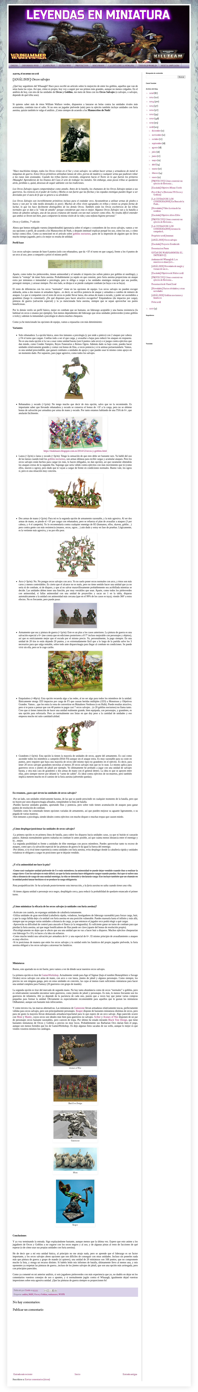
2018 (151, 127)
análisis (25, 1294)
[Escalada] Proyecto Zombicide (165, 244)
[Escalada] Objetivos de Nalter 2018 (167, 273)
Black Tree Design (117, 1020)
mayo (154, 160)
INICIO (14, 65)
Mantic (28, 1017)
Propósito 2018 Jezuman (162, 235)
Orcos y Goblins (40, 1294)
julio (154, 152)
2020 (151, 118)
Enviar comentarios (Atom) (37, 1379)
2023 (151, 106)
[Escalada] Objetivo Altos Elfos (165, 215)
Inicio (77, 1374)
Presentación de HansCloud (163, 284)
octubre (155, 139)
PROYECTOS (81, 65)
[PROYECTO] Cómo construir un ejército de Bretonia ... (166, 182)
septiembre (157, 143)
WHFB (62, 1294)
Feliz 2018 (156, 302)
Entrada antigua (130, 1374)
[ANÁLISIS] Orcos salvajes (164, 240)
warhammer (53, 1294)
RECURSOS (98, 65)
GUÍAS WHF (65, 65)
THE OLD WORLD (147, 65)
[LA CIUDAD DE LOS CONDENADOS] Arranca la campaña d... (165, 229)
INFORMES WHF (30, 65)
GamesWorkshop (50, 975)
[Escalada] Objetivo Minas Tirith (166, 187)
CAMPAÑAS (49, 65)
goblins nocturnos (82, 233)
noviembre (157, 135)
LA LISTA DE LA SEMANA (121, 65)
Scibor (97, 1017)
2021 (151, 114)
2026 (151, 93)
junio (154, 156)
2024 (151, 101)
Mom (19, 1017)
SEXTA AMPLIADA (170, 65)
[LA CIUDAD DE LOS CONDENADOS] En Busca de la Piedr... (167, 201)
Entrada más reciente (22, 1374)
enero (154, 177)
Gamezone (79, 1008)
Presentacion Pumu (160, 248)
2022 (151, 110)
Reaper (79, 1011)
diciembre (156, 130)
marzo (155, 168)
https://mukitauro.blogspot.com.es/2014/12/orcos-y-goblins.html (75, 451)
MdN (31, 1294)
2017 (151, 308)
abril (154, 164)
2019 (151, 122)
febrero (155, 173)
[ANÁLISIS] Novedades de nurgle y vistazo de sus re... (167, 267)
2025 (151, 97)
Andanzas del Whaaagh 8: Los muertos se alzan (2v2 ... (164, 260)
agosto (155, 147)
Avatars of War (110, 1017)
